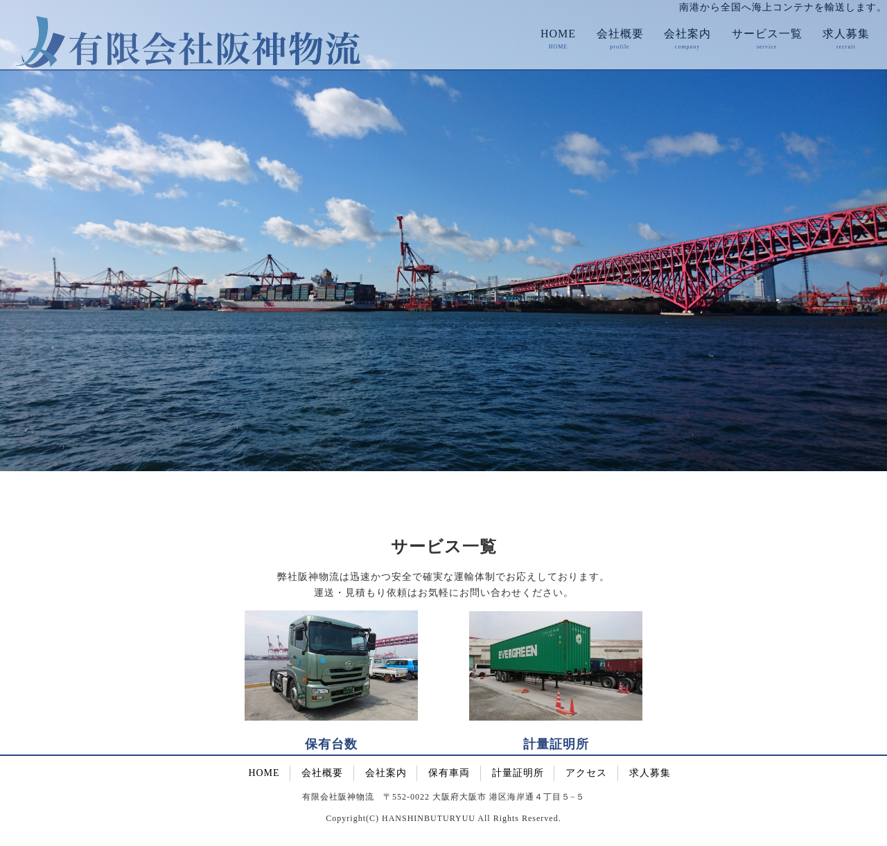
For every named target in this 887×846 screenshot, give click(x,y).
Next (869, 242)
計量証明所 (518, 773)
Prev (18, 242)
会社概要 (620, 33)
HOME (558, 33)
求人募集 (846, 33)
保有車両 (449, 773)
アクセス (586, 773)
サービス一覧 (767, 33)
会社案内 (687, 33)
